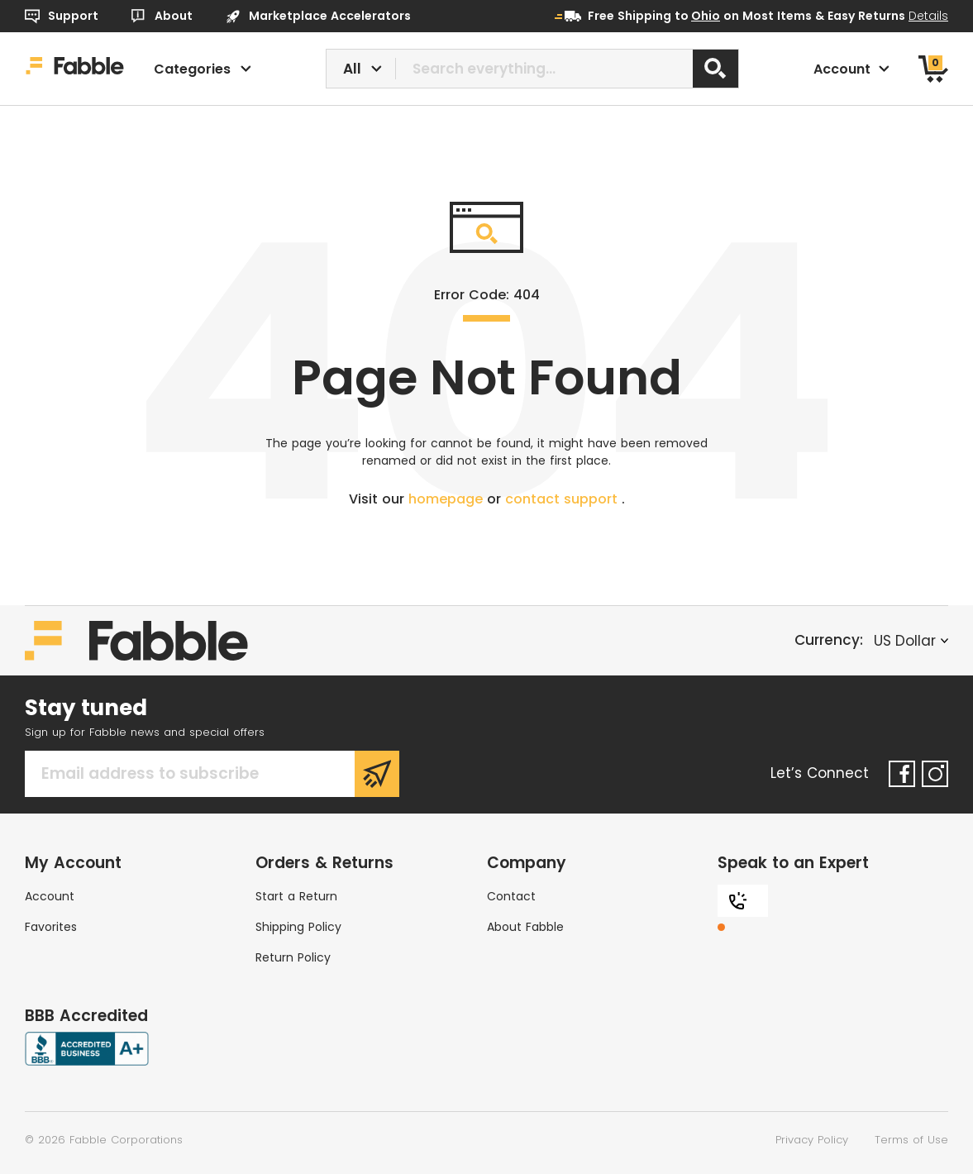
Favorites (51, 927)
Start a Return (296, 896)
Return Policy (293, 957)
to (697, 15)
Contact (511, 896)
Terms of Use (911, 1140)
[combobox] (532, 68)
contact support (563, 498)
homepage (447, 498)
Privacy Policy (811, 1140)
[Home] (75, 68)
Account (49, 896)
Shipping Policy (298, 927)
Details (928, 15)
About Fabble (525, 927)
